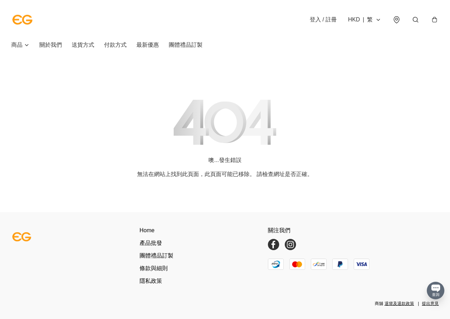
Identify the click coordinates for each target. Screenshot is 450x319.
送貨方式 (83, 45)
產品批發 (151, 243)
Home (147, 230)
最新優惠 (147, 45)
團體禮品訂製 (185, 45)
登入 (323, 19)
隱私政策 (151, 281)
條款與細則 (154, 268)
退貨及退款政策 (399, 303)
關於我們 (50, 45)
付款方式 (115, 45)
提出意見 (430, 303)
